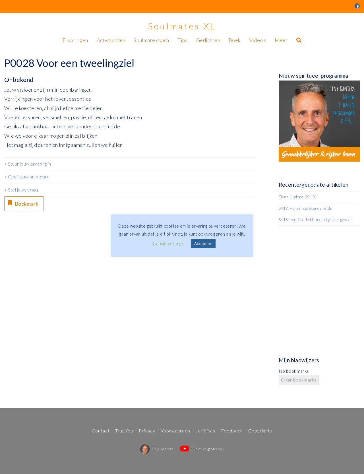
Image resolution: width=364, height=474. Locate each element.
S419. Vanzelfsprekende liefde (305, 208)
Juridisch (205, 430)
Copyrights (260, 430)
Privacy (147, 430)
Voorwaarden (175, 430)
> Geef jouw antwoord (26, 176)
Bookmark (22, 203)
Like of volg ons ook (202, 449)
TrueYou (124, 430)
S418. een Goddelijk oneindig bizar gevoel (315, 219)
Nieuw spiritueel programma (313, 75)
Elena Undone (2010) (298, 196)
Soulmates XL (182, 26)
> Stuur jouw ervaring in (27, 163)
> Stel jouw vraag (21, 189)
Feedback (232, 430)
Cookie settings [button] (168, 243)
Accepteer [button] (203, 243)
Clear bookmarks (299, 379)
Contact (101, 430)
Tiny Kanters (156, 449)
